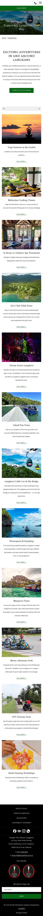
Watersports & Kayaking (21, 541)
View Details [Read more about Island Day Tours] (20, 443)
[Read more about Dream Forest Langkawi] (21, 347)
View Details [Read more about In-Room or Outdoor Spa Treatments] (20, 267)
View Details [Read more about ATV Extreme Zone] (20, 734)
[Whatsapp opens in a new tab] (28, 831)
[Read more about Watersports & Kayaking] (21, 523)
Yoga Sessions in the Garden (22, 147)
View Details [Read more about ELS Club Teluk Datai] (20, 327)
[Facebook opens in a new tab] (14, 831)
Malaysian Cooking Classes (21, 200)
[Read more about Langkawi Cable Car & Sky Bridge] (21, 463)
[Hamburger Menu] (40, 3)
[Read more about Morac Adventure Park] (21, 642)
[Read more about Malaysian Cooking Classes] (21, 182)
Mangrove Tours (21, 601)
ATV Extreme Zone (21, 717)
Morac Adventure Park (21, 660)
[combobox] (21, 108)
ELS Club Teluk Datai (21, 305)
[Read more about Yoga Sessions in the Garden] (21, 129)
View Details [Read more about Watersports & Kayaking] (20, 562)
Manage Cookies (21, 913)
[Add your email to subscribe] (21, 889)
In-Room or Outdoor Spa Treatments (21, 253)
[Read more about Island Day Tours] (21, 407)
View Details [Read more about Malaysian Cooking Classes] (20, 214)
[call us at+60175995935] (35, 3)
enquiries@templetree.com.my (22, 855)
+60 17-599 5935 (22, 852)
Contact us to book (21, 90)
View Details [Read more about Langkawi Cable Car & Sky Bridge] (20, 502)
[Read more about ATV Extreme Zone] (21, 698)
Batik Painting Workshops (21, 773)
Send (21, 896)
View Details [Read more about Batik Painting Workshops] (20, 787)
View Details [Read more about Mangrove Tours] (20, 622)
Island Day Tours (21, 425)
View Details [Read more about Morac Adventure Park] (20, 678)
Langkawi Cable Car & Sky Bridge (21, 481)
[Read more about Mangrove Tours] (21, 582)
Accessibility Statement (21, 823)
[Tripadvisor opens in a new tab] (19, 831)
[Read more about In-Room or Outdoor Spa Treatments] (21, 234)
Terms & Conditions (21, 813)
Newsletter (21, 818)
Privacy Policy (21, 808)
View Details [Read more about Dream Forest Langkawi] (20, 386)
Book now (21, 8)
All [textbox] (4, 108)
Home (4, 38)
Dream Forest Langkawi (21, 365)
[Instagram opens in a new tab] (23, 831)
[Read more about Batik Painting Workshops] (21, 755)
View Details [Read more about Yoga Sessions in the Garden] (20, 161)
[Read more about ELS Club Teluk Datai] (21, 287)
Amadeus (21, 908)
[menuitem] (21, 809)
